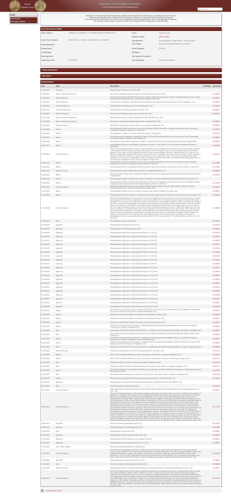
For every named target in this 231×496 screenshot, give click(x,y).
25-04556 (216, 137)
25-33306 (216, 460)
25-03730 (216, 129)
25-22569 (216, 334)
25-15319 (216, 175)
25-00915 (216, 110)
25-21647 (216, 267)
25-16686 (216, 208)
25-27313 (216, 407)
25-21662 (216, 302)
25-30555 (216, 439)
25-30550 (216, 431)
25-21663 (216, 306)
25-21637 (216, 244)
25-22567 (216, 330)
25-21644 (216, 260)
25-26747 (216, 390)
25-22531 (216, 318)
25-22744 (216, 358)
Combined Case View (54, 491)
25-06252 (216, 154)
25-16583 (216, 195)
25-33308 (216, 464)
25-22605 (216, 347)
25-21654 (216, 287)
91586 (167, 37)
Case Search (16, 19)
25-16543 (216, 187)
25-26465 (216, 386)
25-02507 (216, 114)
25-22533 (216, 322)
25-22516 (216, 310)
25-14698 (216, 171)
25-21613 (216, 221)
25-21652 (216, 279)
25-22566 (216, 326)
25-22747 (216, 366)
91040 (161, 37)
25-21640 (216, 252)
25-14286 (216, 163)
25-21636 (216, 240)
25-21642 (216, 256)
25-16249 (216, 183)
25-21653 (216, 283)
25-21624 (216, 225)
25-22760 (216, 374)
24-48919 (216, 102)
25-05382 (216, 145)
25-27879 (216, 423)
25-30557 (216, 443)
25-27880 (216, 427)
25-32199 (216, 453)
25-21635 (216, 236)
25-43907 (216, 468)
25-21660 (216, 299)
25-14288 (216, 167)
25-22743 (216, 354)
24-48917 (216, 98)
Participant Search (18, 21)
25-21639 (216, 248)
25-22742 (216, 351)
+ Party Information (49, 70)
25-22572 (216, 338)
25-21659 (216, 295)
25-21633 (216, 232)
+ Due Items (46, 76)
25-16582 (216, 191)
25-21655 (216, 291)
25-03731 (216, 133)
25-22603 (216, 343)
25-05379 (216, 141)
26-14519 (216, 478)
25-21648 (216, 271)
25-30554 (216, 435)
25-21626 (216, 229)
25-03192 (216, 121)
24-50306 (216, 106)
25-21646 (216, 264)
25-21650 (216, 275)
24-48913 (216, 94)
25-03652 (216, 125)
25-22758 (216, 370)
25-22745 (216, 362)
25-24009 (216, 378)
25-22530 (216, 314)
